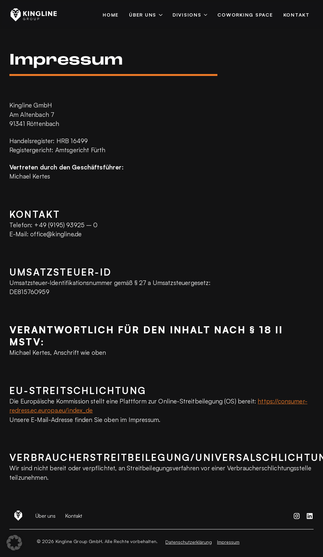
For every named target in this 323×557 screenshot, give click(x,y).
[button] (14, 542)
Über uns (142, 15)
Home (111, 15)
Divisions (187, 15)
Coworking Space (245, 15)
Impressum (228, 542)
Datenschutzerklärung (188, 542)
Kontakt (296, 15)
